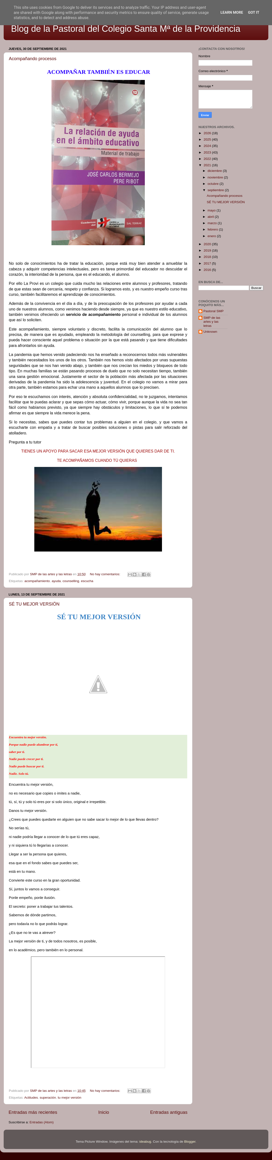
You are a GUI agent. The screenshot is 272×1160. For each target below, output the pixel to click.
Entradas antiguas (168, 1112)
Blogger (190, 1141)
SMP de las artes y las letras (211, 321)
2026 (208, 133)
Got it (253, 12)
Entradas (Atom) (42, 1122)
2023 (208, 152)
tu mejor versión (69, 1097)
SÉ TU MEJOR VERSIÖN (34, 604)
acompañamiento (37, 581)
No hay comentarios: (105, 574)
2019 (208, 250)
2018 (208, 257)
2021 (208, 165)
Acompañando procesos (32, 58)
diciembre (215, 171)
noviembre (216, 177)
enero (212, 236)
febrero (213, 229)
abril (211, 217)
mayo (212, 210)
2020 (208, 244)
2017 (208, 263)
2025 (208, 139)
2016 (208, 270)
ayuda (56, 581)
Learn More (232, 12)
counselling (70, 581)
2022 (208, 159)
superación (48, 1097)
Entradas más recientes (33, 1112)
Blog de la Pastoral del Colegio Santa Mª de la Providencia (125, 29)
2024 (208, 146)
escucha (87, 581)
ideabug (145, 1141)
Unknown (210, 331)
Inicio (103, 1112)
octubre (214, 184)
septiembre (216, 190)
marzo (213, 223)
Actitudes (31, 1097)
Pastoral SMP (213, 311)
